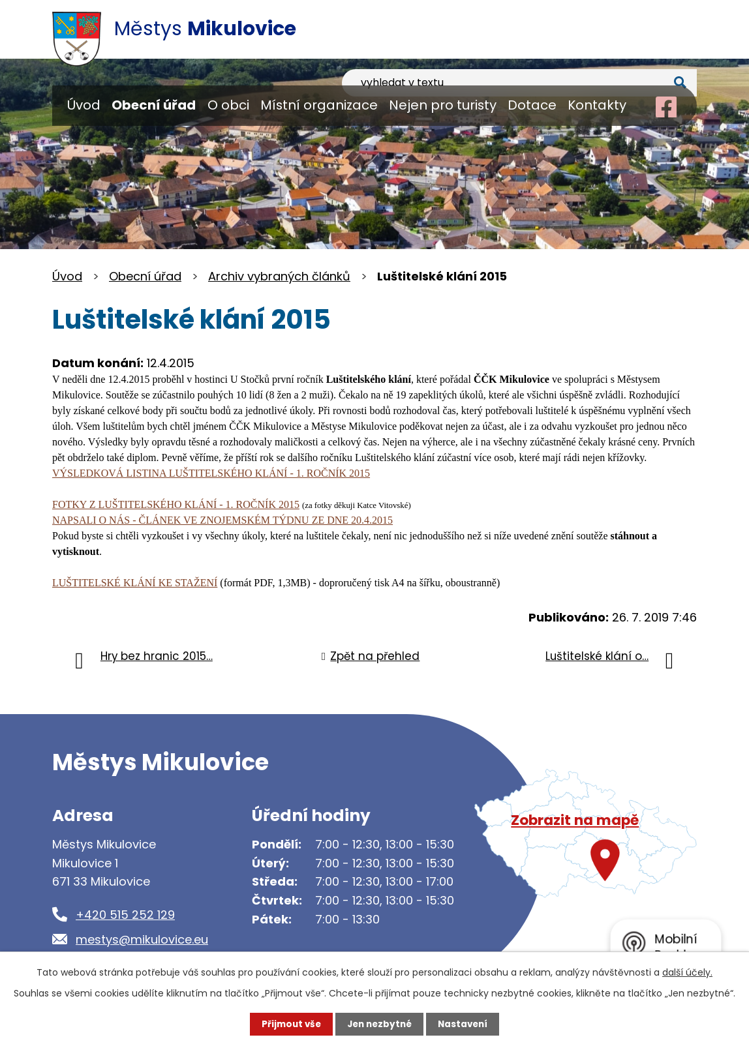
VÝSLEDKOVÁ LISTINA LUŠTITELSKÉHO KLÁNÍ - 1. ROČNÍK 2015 (211, 473)
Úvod (83, 105)
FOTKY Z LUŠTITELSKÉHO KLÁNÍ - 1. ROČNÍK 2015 (175, 504)
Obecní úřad (154, 105)
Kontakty (597, 105)
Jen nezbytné (379, 1023)
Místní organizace (319, 105)
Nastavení (466, 1023)
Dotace (532, 105)
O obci (228, 105)
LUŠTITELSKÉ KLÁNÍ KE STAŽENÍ (134, 582)
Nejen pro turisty (443, 105)
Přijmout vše (288, 1023)
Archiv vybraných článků (279, 276)
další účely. (687, 971)
